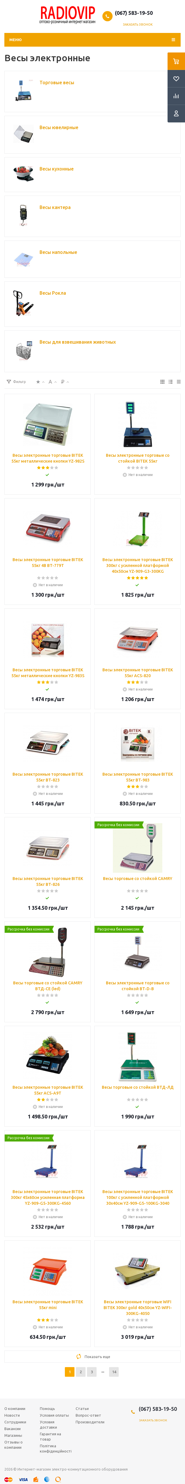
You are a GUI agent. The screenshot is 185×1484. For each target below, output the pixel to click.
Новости (12, 1415)
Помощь (47, 1408)
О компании (14, 1408)
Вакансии (12, 1429)
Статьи (82, 1408)
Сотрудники (15, 1422)
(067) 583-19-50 (134, 12)
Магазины (13, 1435)
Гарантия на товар (50, 1436)
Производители (90, 1422)
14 (114, 1372)
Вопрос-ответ (88, 1415)
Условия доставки (48, 1424)
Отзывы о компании (13, 1444)
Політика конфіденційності (56, 1448)
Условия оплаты (54, 1415)
